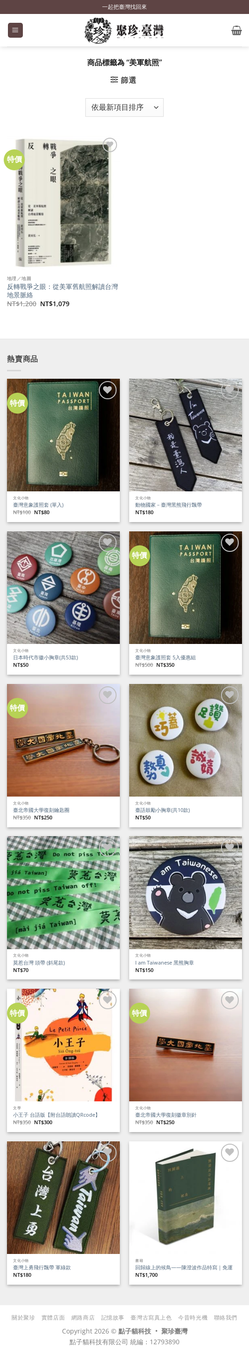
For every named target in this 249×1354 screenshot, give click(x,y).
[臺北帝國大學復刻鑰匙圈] (63, 740)
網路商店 (83, 1317)
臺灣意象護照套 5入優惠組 (165, 657)
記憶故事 (112, 1317)
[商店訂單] (124, 107)
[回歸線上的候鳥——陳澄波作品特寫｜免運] (185, 1197)
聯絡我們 (225, 1317)
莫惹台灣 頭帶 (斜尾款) (39, 962)
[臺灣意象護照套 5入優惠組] (185, 587)
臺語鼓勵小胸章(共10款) (162, 810)
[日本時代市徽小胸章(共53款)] (63, 587)
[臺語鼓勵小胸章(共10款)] (185, 740)
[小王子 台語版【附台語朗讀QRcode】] (63, 1045)
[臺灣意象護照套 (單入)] (63, 435)
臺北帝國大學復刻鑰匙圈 (41, 810)
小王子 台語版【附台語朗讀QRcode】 (56, 1115)
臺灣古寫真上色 (151, 1317)
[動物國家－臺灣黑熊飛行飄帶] (185, 435)
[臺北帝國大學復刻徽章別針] (185, 1045)
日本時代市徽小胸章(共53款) (45, 657)
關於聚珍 (23, 1317)
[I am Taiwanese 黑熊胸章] (185, 892)
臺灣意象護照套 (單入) (38, 505)
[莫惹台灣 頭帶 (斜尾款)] (63, 892)
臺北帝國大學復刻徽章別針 (166, 1115)
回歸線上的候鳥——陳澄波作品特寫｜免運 (184, 1267)
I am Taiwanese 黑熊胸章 (164, 962)
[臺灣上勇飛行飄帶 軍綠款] (63, 1197)
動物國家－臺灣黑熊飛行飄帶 (168, 505)
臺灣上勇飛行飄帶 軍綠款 (42, 1267)
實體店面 (53, 1317)
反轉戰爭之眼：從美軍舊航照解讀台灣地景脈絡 (62, 290)
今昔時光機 (193, 1317)
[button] (15, 30)
